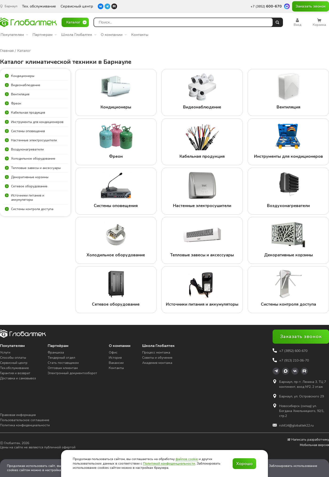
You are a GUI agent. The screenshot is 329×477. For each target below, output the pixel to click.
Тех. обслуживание (39, 6)
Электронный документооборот (72, 373)
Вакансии (116, 363)
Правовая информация (18, 415)
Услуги (5, 352)
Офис (113, 352)
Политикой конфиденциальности (169, 463)
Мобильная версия (314, 445)
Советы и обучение (157, 357)
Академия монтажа (157, 363)
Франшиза (56, 352)
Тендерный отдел (61, 357)
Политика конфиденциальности (25, 425)
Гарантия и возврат (15, 373)
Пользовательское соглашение (24, 420)
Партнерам (44, 34)
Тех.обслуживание (14, 368)
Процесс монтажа (156, 352)
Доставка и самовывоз (18, 378)
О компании (114, 34)
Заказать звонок (310, 6)
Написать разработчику (308, 440)
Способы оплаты (13, 357)
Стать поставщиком (63, 363)
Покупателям (14, 34)
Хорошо (244, 463)
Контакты (139, 34)
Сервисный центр (77, 6)
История (115, 357)
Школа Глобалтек (78, 34)
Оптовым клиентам (63, 368)
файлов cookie (187, 459)
